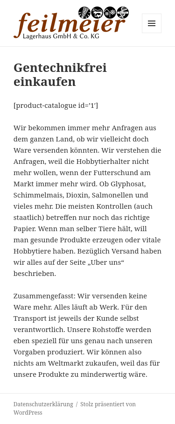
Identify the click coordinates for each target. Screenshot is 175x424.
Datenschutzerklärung (43, 404)
